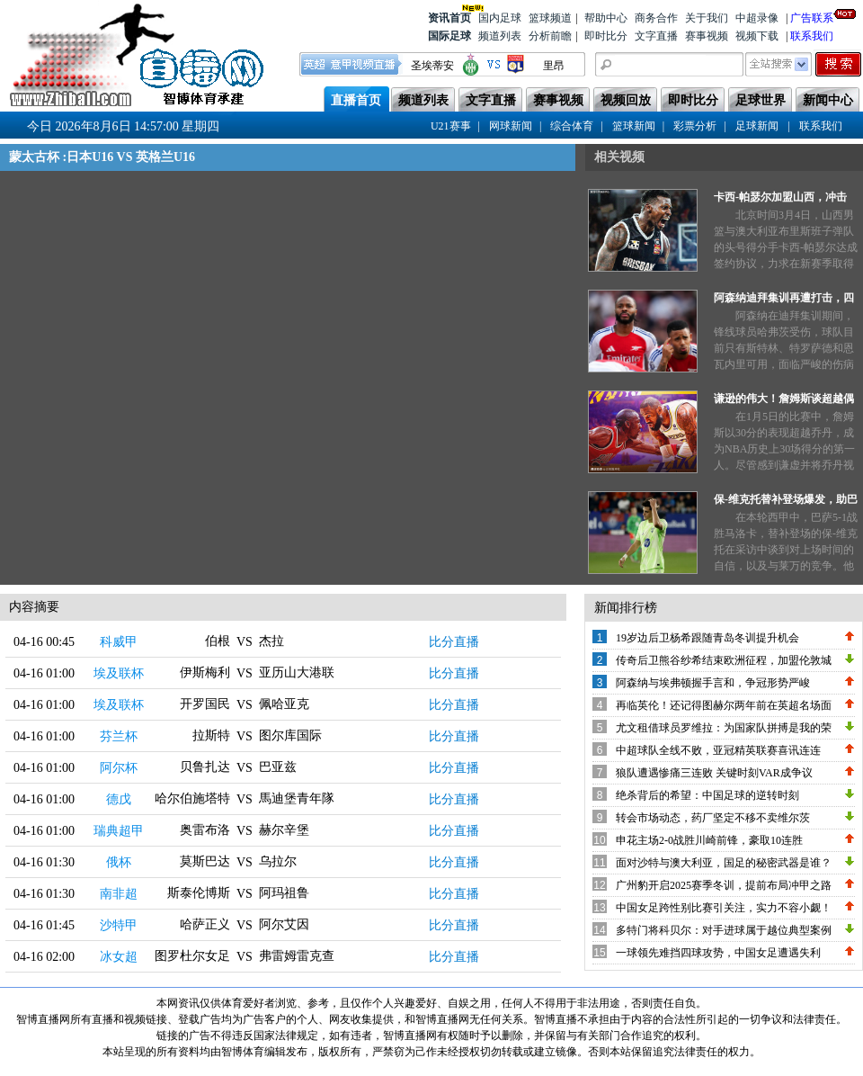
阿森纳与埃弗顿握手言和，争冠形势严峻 (713, 683)
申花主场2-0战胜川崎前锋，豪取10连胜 (709, 840)
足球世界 (760, 100)
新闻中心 (828, 100)
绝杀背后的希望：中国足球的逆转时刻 (707, 795)
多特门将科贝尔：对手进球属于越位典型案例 (724, 930)
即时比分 (605, 36)
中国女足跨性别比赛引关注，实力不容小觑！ (724, 907)
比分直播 (454, 642)
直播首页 (356, 100)
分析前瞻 (550, 36)
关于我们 (706, 18)
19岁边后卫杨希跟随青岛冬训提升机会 (707, 638)
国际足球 (449, 36)
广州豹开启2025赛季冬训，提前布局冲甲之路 (724, 885)
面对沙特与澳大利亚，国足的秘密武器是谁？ (724, 862)
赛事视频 (706, 36)
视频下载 (756, 36)
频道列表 (499, 36)
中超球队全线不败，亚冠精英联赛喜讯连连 (718, 750)
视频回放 (626, 100)
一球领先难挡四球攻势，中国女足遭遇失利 (718, 952)
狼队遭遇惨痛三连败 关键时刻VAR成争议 (714, 773)
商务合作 (656, 18)
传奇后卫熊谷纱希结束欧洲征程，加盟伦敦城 (724, 660)
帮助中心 (605, 18)
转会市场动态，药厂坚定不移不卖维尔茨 (713, 817)
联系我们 (811, 36)
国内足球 (499, 18)
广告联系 (811, 16)
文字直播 (656, 36)
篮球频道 (550, 18)
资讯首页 (449, 16)
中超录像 (756, 18)
